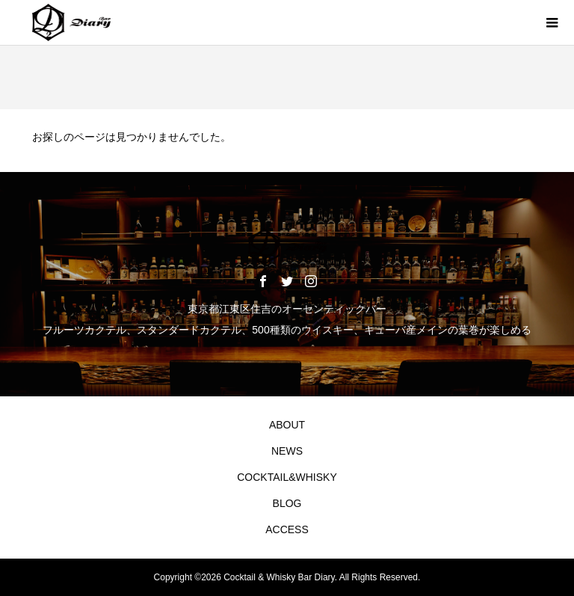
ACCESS (287, 529)
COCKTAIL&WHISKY (287, 477)
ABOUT (287, 425)
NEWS (287, 451)
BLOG (287, 503)
